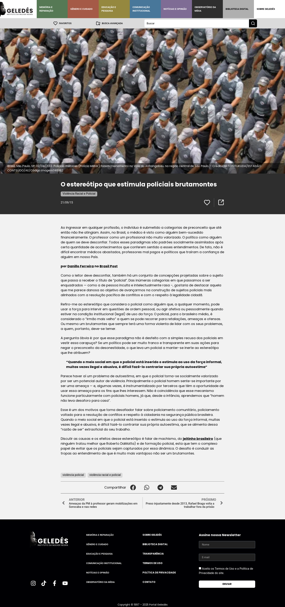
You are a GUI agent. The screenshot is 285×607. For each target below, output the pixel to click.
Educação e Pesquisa (108, 9)
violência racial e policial (105, 474)
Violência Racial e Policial (79, 193)
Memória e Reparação (46, 9)
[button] (133, 487)
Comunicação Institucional (141, 9)
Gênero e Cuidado (81, 9)
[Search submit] (253, 23)
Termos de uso (152, 563)
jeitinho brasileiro (198, 438)
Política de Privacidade (159, 572)
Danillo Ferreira (80, 266)
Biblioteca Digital (237, 9)
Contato (148, 582)
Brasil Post (109, 266)
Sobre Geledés (266, 9)
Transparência (153, 553)
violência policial (73, 474)
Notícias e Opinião (175, 9)
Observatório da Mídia (205, 9)
